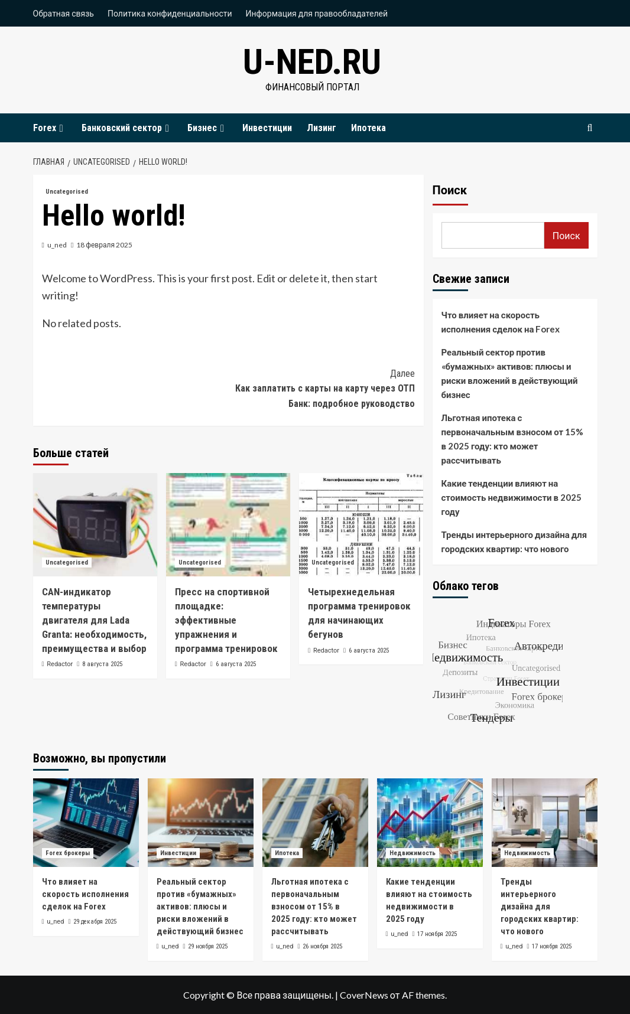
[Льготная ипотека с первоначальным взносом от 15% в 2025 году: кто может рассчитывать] (315, 822)
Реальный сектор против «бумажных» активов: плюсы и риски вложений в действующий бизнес (509, 373)
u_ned (57, 244)
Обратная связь (63, 13)
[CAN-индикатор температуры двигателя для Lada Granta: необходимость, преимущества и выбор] (95, 524)
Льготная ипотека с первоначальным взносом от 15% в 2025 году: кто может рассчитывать (512, 438)
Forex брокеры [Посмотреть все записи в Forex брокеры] (68, 853)
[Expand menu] (61, 128)
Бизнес (207, 127)
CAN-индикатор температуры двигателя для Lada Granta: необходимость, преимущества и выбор (94, 620)
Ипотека (368, 127)
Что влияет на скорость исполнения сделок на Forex (500, 321)
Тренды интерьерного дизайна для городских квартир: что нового (514, 541)
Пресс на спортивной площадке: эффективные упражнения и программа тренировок (226, 620)
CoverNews (364, 994)
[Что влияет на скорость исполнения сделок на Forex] (86, 822)
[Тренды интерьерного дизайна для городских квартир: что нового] (544, 822)
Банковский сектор (127, 127)
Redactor (60, 664)
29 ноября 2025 (208, 946)
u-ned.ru (312, 62)
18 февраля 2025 (104, 244)
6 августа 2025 (236, 664)
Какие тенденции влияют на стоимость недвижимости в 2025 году (511, 497)
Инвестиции (267, 127)
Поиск (450, 190)
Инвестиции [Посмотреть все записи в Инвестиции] (178, 853)
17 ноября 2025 (437, 934)
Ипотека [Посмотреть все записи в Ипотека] (287, 853)
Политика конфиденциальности (170, 13)
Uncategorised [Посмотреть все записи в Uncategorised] (67, 191)
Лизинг (321, 127)
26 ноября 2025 (322, 946)
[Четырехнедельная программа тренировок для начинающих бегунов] (361, 524)
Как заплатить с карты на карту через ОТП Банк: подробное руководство (321, 387)
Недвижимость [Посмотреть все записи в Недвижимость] (412, 853)
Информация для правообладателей (317, 13)
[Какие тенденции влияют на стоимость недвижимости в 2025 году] (430, 822)
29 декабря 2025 (94, 921)
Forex (50, 127)
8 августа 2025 (102, 664)
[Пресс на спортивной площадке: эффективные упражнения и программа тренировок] (228, 524)
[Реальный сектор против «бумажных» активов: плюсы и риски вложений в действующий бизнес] (201, 822)
